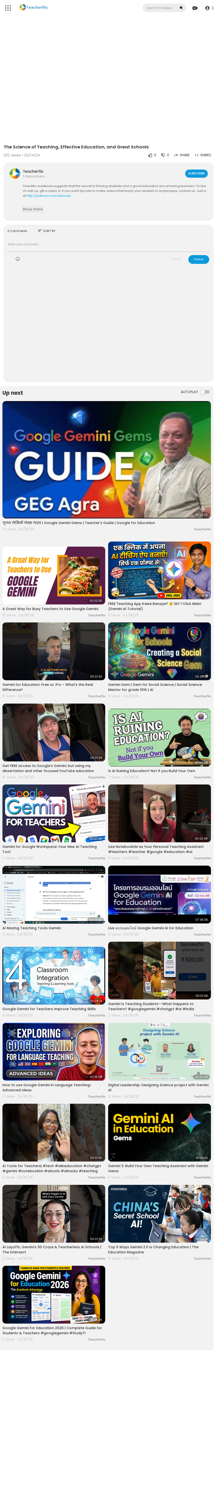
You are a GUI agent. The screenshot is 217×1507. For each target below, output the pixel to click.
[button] (208, 8)
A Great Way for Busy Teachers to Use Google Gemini (50, 608)
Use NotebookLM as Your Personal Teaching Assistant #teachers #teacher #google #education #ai (156, 849)
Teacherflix (33, 171)
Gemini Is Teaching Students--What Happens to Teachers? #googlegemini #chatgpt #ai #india (151, 1006)
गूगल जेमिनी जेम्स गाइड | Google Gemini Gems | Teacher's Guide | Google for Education (78, 522)
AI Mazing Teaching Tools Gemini (31, 928)
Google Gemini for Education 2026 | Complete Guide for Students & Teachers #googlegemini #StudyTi (52, 1330)
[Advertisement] (108, 325)
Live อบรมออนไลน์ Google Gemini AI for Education (150, 928)
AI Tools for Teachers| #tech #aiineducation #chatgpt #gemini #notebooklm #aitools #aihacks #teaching (51, 1168)
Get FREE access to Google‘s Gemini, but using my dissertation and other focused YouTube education (48, 768)
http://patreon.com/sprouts (49, 195)
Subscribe (196, 173)
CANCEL (176, 259)
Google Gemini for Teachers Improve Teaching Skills (49, 1009)
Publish (199, 259)
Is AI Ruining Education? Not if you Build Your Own (151, 770)
